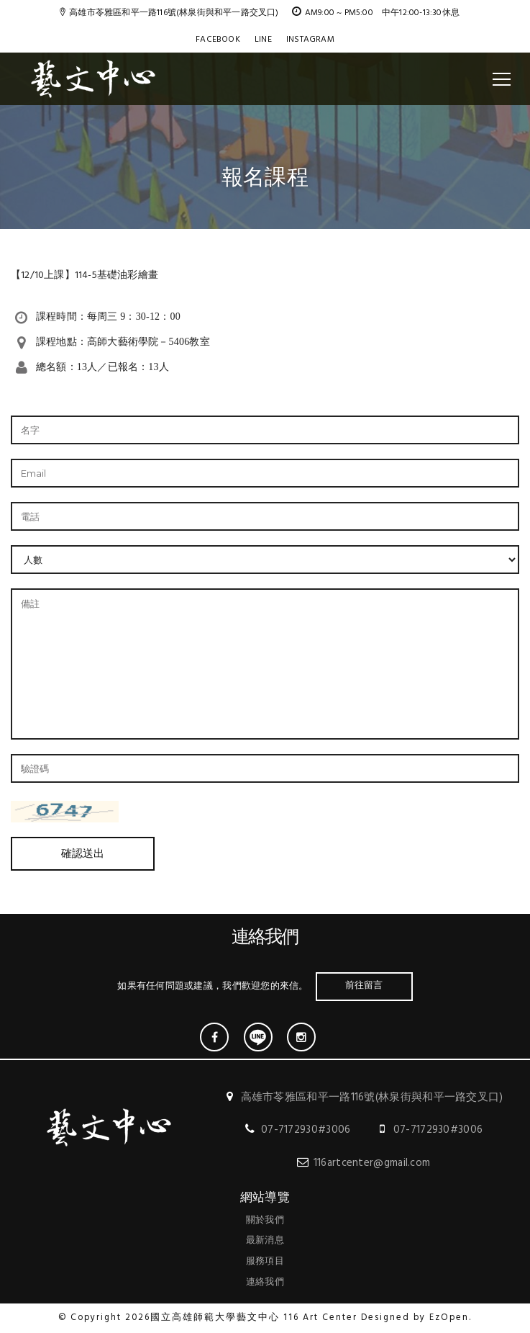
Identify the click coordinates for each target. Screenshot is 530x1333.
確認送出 (82, 853)
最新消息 (265, 1240)
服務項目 (265, 1261)
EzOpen (449, 1318)
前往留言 (364, 984)
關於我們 (265, 1220)
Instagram (310, 39)
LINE (263, 39)
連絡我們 (265, 1282)
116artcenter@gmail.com (372, 1163)
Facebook (218, 39)
